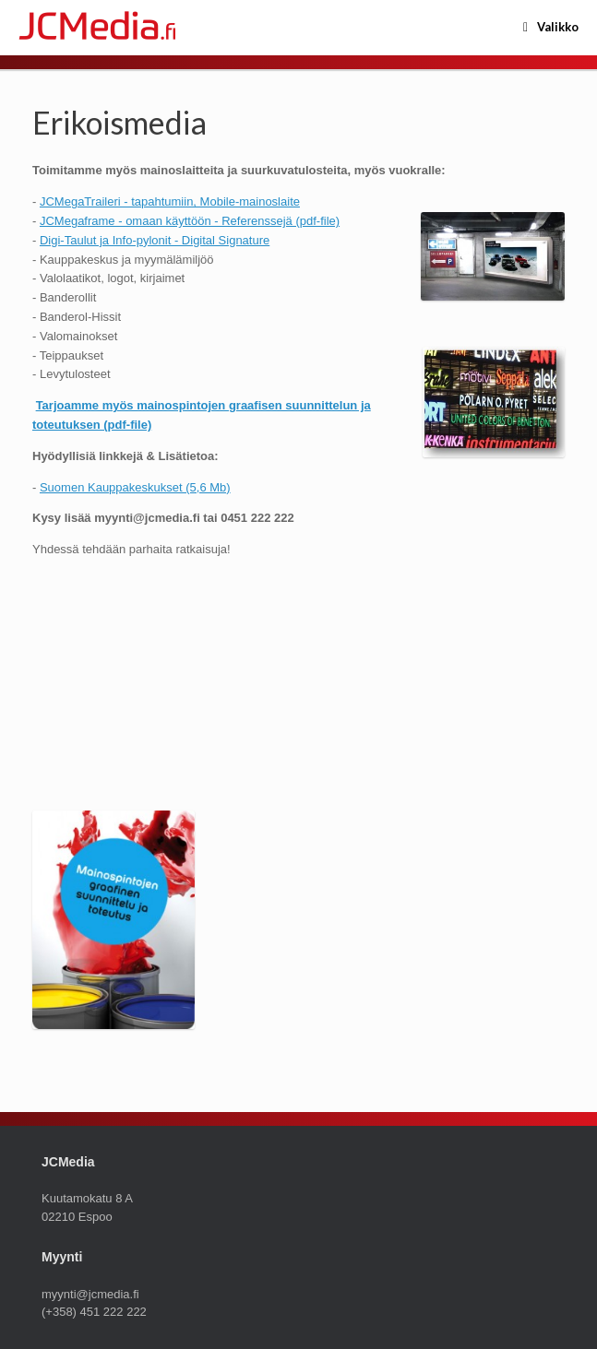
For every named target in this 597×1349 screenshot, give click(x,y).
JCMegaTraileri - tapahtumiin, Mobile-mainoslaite (170, 201)
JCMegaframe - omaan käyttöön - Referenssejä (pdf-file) (190, 221)
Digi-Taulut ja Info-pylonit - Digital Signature (154, 240)
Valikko (551, 27)
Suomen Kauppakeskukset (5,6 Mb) (135, 487)
